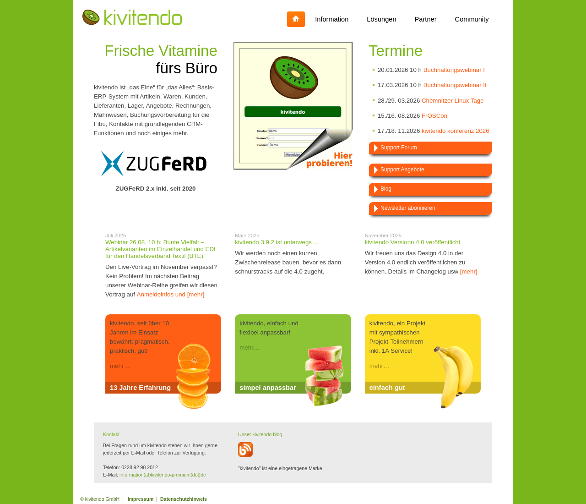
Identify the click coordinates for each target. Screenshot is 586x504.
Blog (385, 189)
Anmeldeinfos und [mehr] (171, 294)
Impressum (141, 499)
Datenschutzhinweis (183, 499)
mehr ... (120, 365)
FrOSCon (434, 115)
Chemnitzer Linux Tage (453, 100)
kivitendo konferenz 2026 (455, 130)
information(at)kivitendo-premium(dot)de (162, 474)
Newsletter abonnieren (407, 208)
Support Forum (398, 147)
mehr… (249, 347)
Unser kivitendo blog (260, 434)
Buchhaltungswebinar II (455, 85)
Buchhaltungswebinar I (454, 69)
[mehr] (468, 271)
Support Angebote (402, 169)
